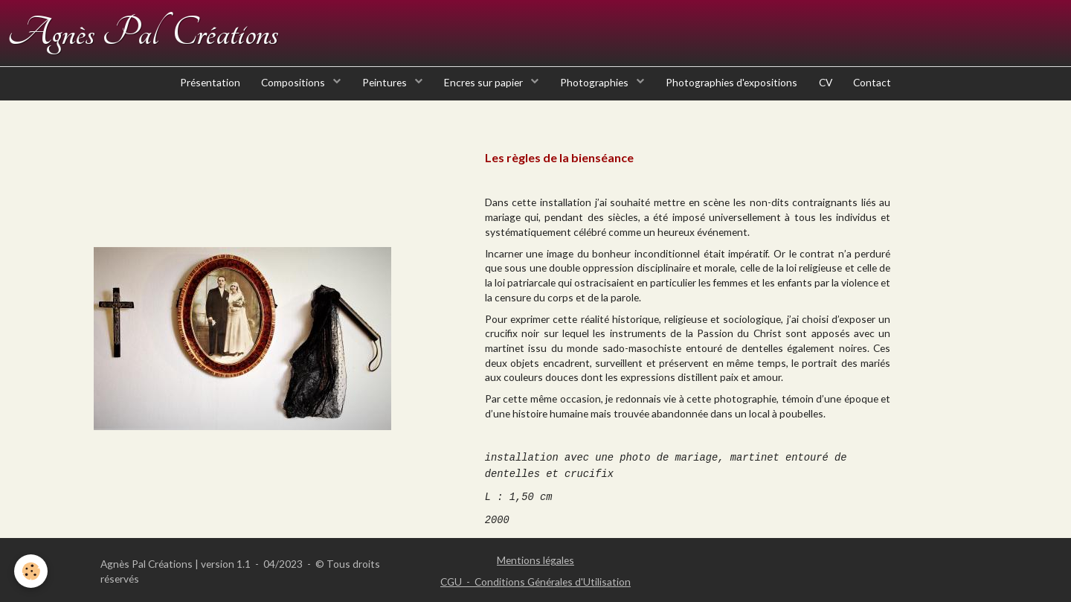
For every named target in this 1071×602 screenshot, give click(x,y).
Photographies (596, 89)
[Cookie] (31, 571)
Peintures (383, 89)
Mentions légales (535, 560)
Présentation (204, 89)
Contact (878, 89)
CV (829, 89)
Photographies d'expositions (734, 89)
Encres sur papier (483, 89)
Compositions (290, 89)
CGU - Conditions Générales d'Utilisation (535, 581)
